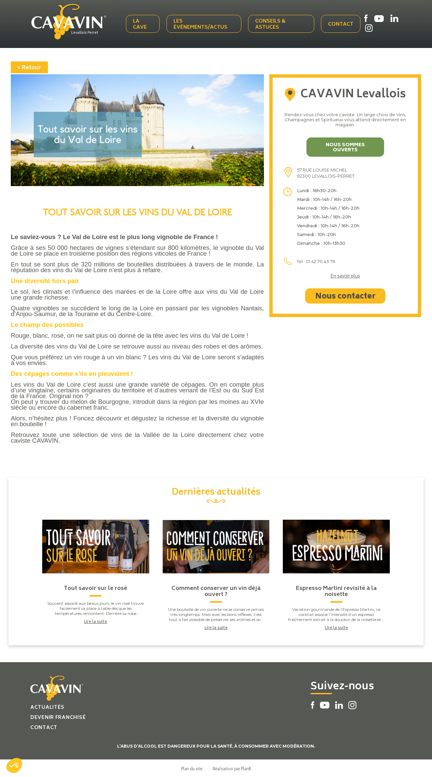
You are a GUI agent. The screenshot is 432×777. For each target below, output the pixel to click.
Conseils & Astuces (270, 24)
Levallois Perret (86, 33)
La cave (140, 24)
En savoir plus (345, 276)
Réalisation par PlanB (232, 768)
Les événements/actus (201, 24)
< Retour (29, 67)
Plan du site (191, 768)
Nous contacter (345, 296)
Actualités (47, 707)
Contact (340, 24)
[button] (14, 765)
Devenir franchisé (58, 717)
